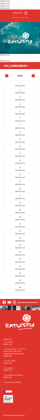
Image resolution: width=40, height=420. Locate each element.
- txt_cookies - (8, 368)
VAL (18, 17)
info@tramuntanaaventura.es (13, 354)
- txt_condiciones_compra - (13, 375)
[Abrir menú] (25, 13)
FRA (27, 17)
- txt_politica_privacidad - (12, 382)
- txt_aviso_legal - (9, 361)
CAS (13, 17)
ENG (22, 17)
